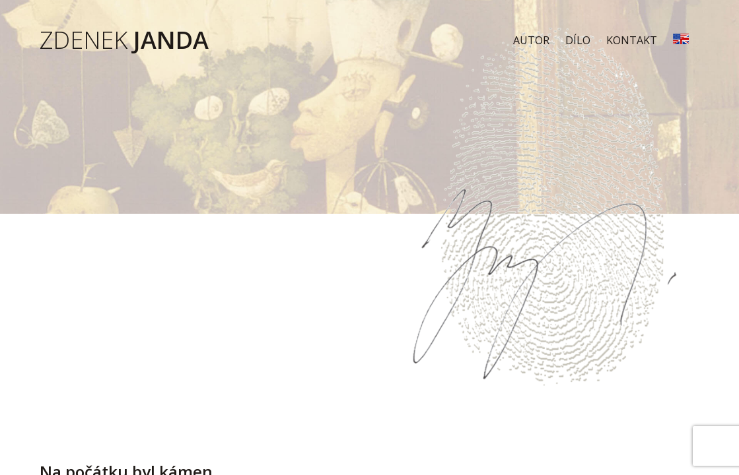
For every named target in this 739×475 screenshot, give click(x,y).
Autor (531, 40)
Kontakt (631, 40)
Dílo (577, 40)
